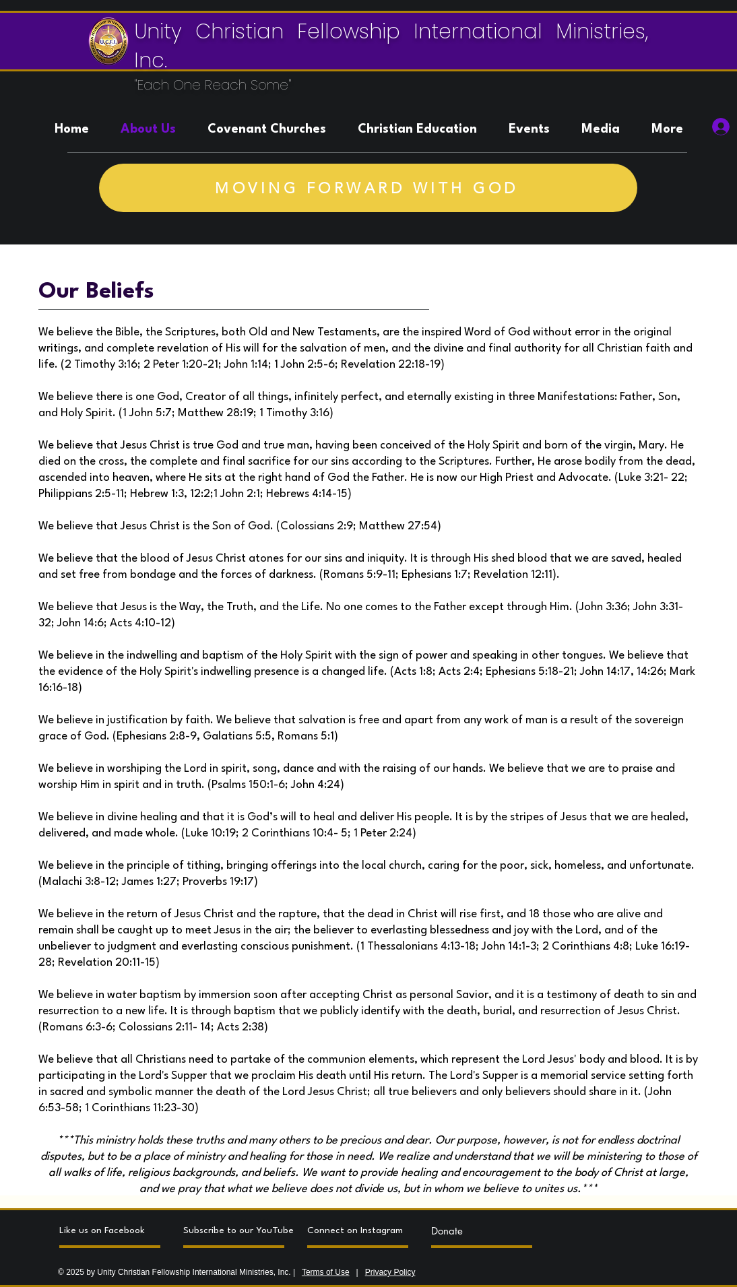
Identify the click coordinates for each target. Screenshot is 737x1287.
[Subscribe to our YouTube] (238, 1230)
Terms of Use (326, 1272)
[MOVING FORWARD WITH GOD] (368, 188)
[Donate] (481, 1230)
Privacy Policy (390, 1272)
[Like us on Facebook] (109, 1230)
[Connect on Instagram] (357, 1230)
